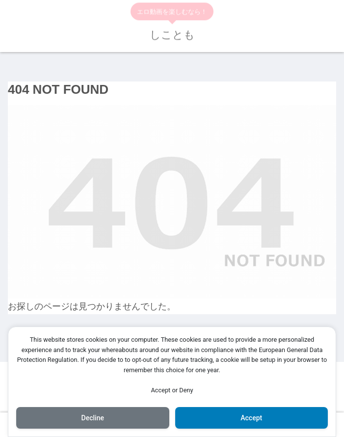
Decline (92, 418)
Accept (251, 418)
